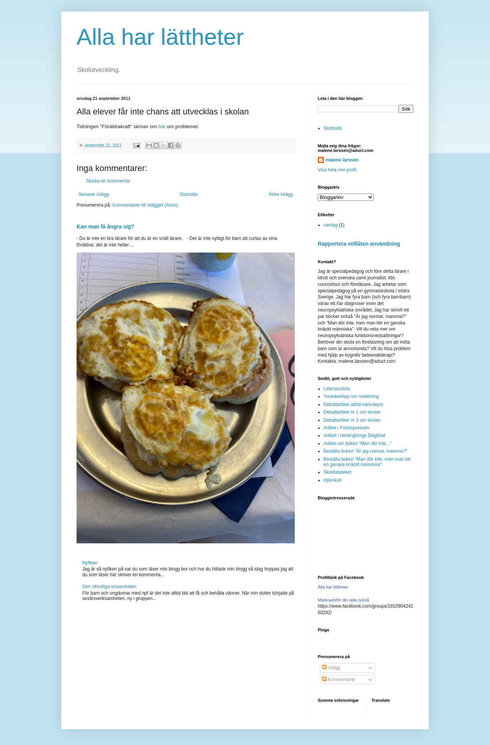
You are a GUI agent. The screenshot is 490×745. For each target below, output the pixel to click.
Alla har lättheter (160, 37)
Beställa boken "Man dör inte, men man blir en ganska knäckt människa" (367, 461)
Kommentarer (339, 679)
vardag (330, 225)
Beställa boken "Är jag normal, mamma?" (365, 451)
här (161, 126)
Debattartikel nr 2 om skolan (352, 420)
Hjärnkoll (332, 480)
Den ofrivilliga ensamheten (109, 586)
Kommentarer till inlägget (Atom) (145, 205)
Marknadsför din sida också (343, 600)
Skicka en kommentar (108, 181)
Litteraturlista (336, 388)
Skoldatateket (337, 472)
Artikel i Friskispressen (346, 427)
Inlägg (331, 667)
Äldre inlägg (281, 194)
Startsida (189, 194)
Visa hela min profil (337, 170)
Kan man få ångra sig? (105, 226)
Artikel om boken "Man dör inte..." (357, 443)
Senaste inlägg (93, 194)
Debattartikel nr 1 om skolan (352, 412)
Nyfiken (90, 563)
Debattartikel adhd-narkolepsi (353, 404)
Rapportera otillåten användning (359, 244)
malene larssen (342, 160)
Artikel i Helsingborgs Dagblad (354, 435)
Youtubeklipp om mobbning (351, 396)
